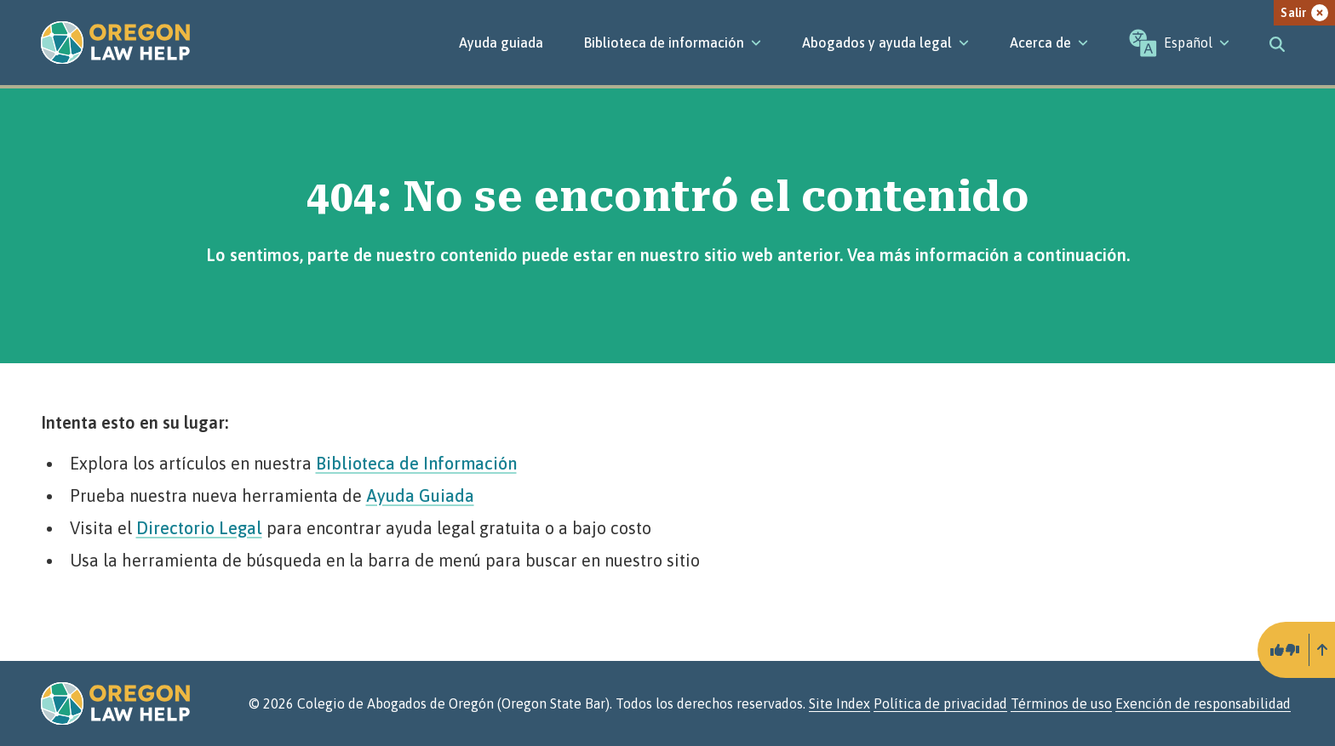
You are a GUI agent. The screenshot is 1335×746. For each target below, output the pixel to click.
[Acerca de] (1049, 43)
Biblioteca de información (672, 42)
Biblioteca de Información (416, 463)
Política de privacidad (940, 703)
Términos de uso (1061, 703)
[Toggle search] (1277, 42)
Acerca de (1049, 42)
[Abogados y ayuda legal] (885, 43)
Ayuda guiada (501, 42)
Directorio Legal (199, 528)
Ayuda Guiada (420, 495)
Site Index (839, 703)
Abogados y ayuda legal (885, 42)
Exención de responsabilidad (1203, 703)
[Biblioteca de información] (672, 43)
